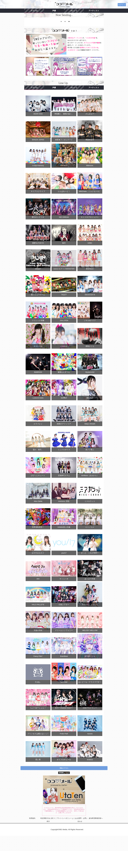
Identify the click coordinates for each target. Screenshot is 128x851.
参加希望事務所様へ (96, 833)
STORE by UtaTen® (64, 788)
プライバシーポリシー (64, 833)
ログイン (121, 5)
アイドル (34, 11)
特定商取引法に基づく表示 (48, 835)
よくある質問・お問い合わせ (80, 835)
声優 (54, 11)
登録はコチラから (64, 783)
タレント (74, 11)
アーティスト (94, 11)
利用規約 (32, 833)
